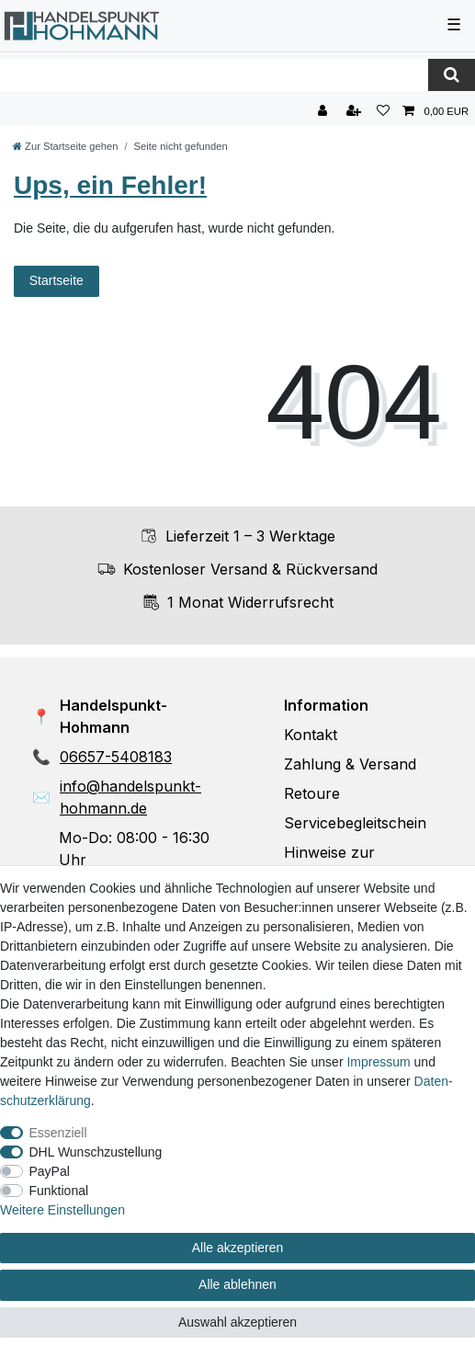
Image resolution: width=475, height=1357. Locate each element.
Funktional (59, 1190)
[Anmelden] (324, 111)
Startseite (56, 280)
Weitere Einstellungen (62, 1210)
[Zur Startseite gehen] (65, 146)
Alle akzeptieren (238, 1247)
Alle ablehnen (237, 1284)
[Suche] (451, 75)
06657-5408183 (116, 756)
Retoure (312, 793)
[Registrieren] (355, 111)
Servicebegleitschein (355, 823)
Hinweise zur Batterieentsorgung (350, 863)
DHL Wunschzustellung (96, 1152)
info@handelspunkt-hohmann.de (130, 797)
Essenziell (58, 1132)
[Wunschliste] (383, 111)
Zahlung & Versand (350, 764)
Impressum (378, 1062)
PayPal (49, 1171)
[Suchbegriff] (214, 75)
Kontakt (310, 734)
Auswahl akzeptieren (237, 1322)
